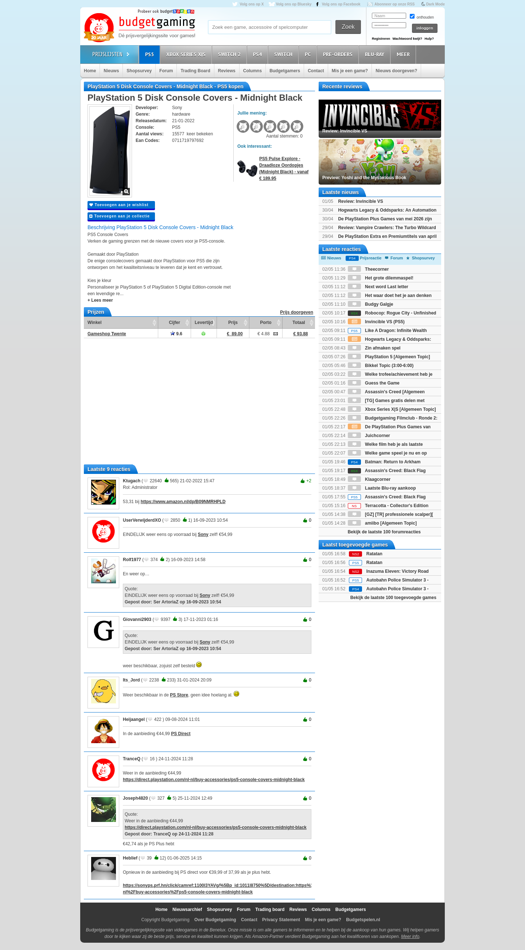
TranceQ (131, 758)
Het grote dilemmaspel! (380, 278)
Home (90, 70)
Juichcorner (369, 435)
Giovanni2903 (137, 619)
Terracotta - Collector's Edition (388, 505)
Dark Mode (435, 4)
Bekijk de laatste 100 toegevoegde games (393, 597)
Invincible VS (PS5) (376, 321)
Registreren (381, 38)
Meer (404, 54)
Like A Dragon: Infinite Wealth (387, 330)
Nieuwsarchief (187, 909)
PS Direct (180, 733)
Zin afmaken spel (374, 348)
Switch (284, 54)
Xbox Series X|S (187, 54)
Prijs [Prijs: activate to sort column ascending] (233, 322)
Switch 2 (230, 54)
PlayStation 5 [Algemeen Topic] (389, 356)
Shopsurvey (139, 70)
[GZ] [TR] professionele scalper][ (390, 514)
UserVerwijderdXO (142, 520)
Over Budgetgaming (215, 919)
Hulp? (429, 38)
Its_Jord (131, 680)
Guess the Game (374, 383)
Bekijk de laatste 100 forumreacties (384, 531)
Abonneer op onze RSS (394, 4)
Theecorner (368, 269)
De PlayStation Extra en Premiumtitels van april (387, 236)
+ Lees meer (100, 300)
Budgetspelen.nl (363, 919)
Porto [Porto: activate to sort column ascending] (265, 322)
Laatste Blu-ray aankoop (382, 488)
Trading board (269, 909)
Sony (203, 534)
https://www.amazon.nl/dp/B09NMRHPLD (183, 501)
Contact (316, 70)
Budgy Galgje (370, 304)
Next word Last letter (378, 286)
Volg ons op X (252, 4)
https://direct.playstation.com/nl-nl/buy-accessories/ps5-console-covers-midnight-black (214, 779)
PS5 (150, 54)
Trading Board (195, 70)
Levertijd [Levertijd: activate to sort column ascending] (204, 322)
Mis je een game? (350, 70)
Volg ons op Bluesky (294, 4)
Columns (252, 70)
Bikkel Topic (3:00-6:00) (381, 365)
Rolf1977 (132, 559)
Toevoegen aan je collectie (119, 216)
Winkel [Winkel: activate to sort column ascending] (95, 322)
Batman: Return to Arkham (384, 461)
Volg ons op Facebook (341, 4)
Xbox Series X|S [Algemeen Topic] (392, 409)
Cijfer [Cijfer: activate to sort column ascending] (174, 322)
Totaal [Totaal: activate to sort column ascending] (298, 322)
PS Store (179, 695)
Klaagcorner (369, 479)
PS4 (258, 54)
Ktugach (131, 480)
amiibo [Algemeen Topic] (382, 523)
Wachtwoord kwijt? (407, 38)
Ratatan (374, 553)
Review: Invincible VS (360, 201)
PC (309, 54)
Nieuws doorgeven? (396, 70)
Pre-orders (339, 54)
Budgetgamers (284, 70)
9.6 (176, 333)
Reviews (227, 70)
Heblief (130, 858)
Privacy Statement (281, 919)
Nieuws (111, 70)
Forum (166, 70)
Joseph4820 (135, 798)
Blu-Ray (375, 54)
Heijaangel (134, 719)
